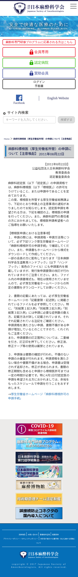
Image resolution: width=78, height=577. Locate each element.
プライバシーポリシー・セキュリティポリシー (20, 539)
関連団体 (55, 535)
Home (7, 139)
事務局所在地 (45, 535)
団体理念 (22, 535)
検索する (66, 119)
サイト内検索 (17, 112)
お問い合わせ (33, 535)
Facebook (19, 102)
